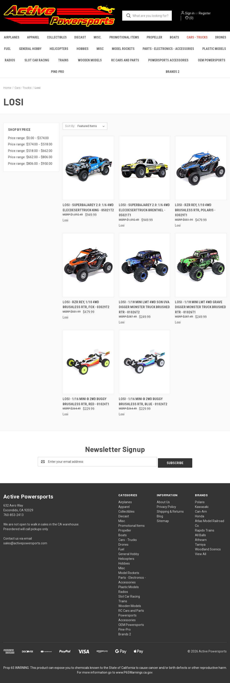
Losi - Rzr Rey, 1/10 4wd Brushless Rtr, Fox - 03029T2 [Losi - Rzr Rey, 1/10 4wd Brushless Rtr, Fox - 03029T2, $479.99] (86, 304)
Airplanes (11, 37)
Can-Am (201, 510)
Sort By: (70, 126)
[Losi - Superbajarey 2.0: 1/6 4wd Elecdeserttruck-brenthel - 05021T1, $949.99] (144, 168)
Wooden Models (90, 60)
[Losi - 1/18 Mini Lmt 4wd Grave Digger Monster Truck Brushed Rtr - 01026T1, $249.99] (201, 265)
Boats (174, 37)
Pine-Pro (57, 71)
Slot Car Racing (36, 60)
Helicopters (59, 49)
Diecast (80, 37)
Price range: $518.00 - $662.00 (30, 151)
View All (200, 552)
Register (205, 13)
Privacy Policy (166, 505)
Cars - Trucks (197, 37)
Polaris (200, 501)
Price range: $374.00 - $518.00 (30, 144)
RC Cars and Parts (125, 60)
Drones (220, 37)
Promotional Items (124, 37)
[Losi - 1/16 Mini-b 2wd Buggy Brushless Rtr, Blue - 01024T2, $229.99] (144, 362)
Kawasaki (201, 505)
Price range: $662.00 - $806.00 (30, 157)
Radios (10, 60)
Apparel (33, 37)
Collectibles (57, 37)
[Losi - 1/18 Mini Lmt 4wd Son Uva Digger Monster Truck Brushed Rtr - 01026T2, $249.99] (144, 265)
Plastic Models (214, 49)
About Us (163, 501)
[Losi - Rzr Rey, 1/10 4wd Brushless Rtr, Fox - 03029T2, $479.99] (88, 265)
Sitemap (163, 519)
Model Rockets (123, 49)
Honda (199, 515)
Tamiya (200, 543)
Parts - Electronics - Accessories (168, 49)
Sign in (190, 13)
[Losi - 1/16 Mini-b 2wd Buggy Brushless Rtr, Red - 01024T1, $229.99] (88, 362)
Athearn (201, 538)
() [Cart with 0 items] (189, 18)
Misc (100, 49)
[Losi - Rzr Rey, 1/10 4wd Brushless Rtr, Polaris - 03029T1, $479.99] (201, 168)
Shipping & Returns (170, 510)
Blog (160, 515)
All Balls (200, 534)
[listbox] (92, 126)
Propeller (154, 37)
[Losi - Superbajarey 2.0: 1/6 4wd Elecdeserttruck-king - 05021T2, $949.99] (88, 168)
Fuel (7, 49)
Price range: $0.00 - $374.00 (28, 138)
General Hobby (30, 49)
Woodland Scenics (208, 548)
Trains (63, 60)
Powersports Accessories (168, 60)
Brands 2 (172, 71)
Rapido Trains (204, 529)
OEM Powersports (131, 623)
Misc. (98, 37)
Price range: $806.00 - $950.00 (30, 164)
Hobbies (82, 49)
